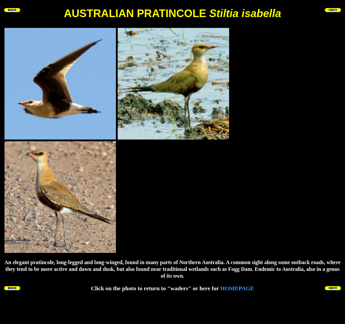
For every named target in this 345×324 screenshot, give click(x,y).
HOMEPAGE (237, 288)
